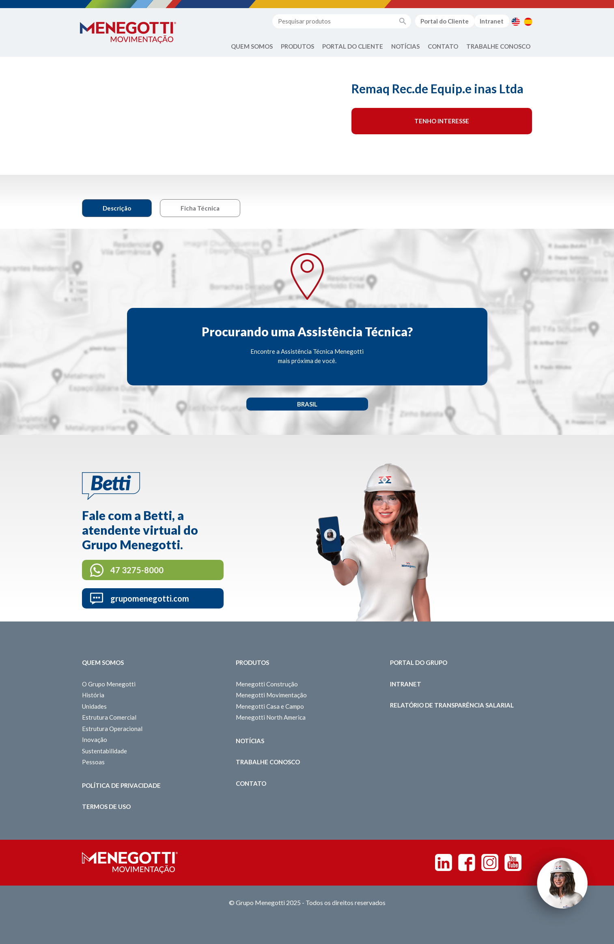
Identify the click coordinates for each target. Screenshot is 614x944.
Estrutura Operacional (112, 728)
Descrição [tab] (117, 208)
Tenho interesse (441, 121)
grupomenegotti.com (149, 598)
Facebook (466, 862)
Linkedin (443, 862)
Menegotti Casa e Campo (270, 706)
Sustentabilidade (104, 751)
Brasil (307, 404)
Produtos (297, 46)
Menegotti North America (271, 717)
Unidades (94, 706)
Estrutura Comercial (109, 717)
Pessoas (93, 762)
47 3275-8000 (137, 570)
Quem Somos (252, 46)
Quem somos (103, 662)
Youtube (512, 862)
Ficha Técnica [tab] (200, 208)
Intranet (492, 21)
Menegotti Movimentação (271, 695)
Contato (443, 46)
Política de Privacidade (121, 785)
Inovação (94, 739)
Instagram (489, 862)
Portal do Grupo (418, 662)
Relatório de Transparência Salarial (452, 705)
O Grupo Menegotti (109, 684)
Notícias (405, 46)
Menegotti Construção (267, 684)
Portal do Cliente (444, 21)
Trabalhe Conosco (498, 46)
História (93, 695)
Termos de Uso (106, 806)
